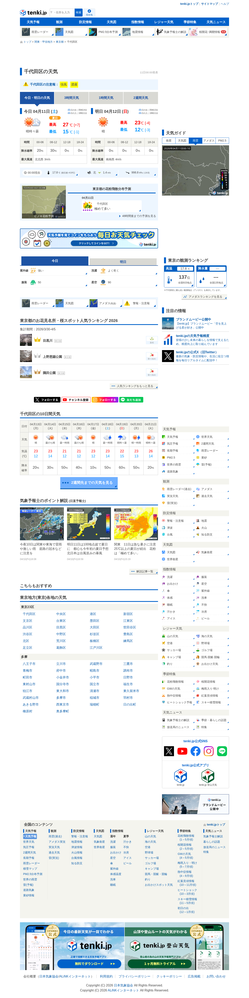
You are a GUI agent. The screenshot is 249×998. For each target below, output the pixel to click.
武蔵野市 (96, 663)
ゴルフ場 (150, 863)
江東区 (128, 620)
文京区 (27, 620)
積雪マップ (30, 868)
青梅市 (27, 670)
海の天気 (150, 841)
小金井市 (62, 677)
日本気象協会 (48, 976)
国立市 (94, 684)
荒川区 (61, 641)
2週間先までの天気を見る (92, 483)
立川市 (61, 663)
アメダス (208, 140)
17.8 (60, 173)
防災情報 (85, 22)
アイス (127, 857)
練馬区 (128, 641)
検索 (78, 12)
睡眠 (113, 884)
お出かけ (115, 852)
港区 (93, 614)
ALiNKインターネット (75, 976)
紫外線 (114, 868)
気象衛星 (99, 841)
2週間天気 (140, 97)
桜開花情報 (189, 846)
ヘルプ (225, 3)
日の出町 (129, 704)
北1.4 (99, 172)
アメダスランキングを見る (205, 296)
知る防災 (76, 863)
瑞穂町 (94, 704)
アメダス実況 (57, 841)
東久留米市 (131, 691)
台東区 (61, 620)
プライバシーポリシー (134, 976)
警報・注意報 (79, 836)
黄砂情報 (28, 895)
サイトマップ (209, 3)
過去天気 (54, 852)
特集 (206, 851)
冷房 (126, 852)
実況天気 (54, 847)
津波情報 (76, 847)
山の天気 (150, 836)
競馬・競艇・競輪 (156, 874)
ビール (127, 863)
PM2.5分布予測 (32, 874)
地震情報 (76, 841)
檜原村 (27, 711)
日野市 (128, 677)
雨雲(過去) (55, 836)
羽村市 (128, 697)
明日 (123, 262)
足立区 (27, 647)
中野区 (61, 634)
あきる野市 (31, 704)
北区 (26, 641)
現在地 (89, 15)
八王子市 (29, 663)
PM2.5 (222, 140)
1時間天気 (106, 97)
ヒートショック (189, 892)
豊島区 (128, 634)
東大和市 (62, 691)
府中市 (61, 670)
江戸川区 (96, 647)
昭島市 (94, 670)
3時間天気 (71, 97)
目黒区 (61, 627)
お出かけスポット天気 (159, 884)
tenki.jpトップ (189, 3)
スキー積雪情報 (189, 901)
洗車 (113, 879)
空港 (147, 847)
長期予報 (28, 857)
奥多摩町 (62, 711)
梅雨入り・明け (189, 865)
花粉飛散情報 (189, 838)
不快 (126, 847)
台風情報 (76, 857)
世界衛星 (99, 847)
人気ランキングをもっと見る (135, 386)
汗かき (127, 841)
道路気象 (28, 890)
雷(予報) (28, 884)
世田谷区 (129, 627)
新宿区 (128, 614)
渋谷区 (27, 634)
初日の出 (189, 910)
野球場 (149, 852)
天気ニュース (216, 22)
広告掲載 (194, 976)
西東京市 (62, 704)
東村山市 (29, 684)
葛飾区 (61, 647)
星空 (113, 857)
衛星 (169, 140)
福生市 (128, 684)
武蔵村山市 (31, 697)
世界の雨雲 (30, 879)
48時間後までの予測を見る (139, 216)
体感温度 (115, 874)
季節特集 (190, 22)
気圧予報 (28, 847)
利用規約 (106, 976)
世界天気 (28, 841)
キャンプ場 (152, 868)
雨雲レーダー (31, 863)
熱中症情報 (189, 874)
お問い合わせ (216, 976)
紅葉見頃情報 (189, 883)
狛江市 (27, 691)
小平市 (94, 677)
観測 (59, 22)
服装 (113, 847)
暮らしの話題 (211, 841)
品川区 (27, 627)
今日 (55, 261)
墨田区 (94, 620)
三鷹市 (128, 663)
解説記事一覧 (144, 571)
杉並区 (94, 634)
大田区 (94, 627)
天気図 (111, 22)
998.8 (137, 173)
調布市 (128, 670)
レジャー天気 (163, 22)
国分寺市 (62, 684)
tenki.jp (34, 14)
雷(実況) (54, 857)
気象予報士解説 (213, 836)
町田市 (27, 677)
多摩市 (61, 697)
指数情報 (137, 22)
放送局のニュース (214, 847)
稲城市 (94, 697)
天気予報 (33, 22)
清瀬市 (94, 691)
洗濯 (113, 841)
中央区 (61, 614)
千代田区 (29, 614)
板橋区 (94, 641)
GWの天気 (189, 856)
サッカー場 (152, 857)
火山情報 (76, 852)
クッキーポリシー (169, 976)
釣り (147, 879)
